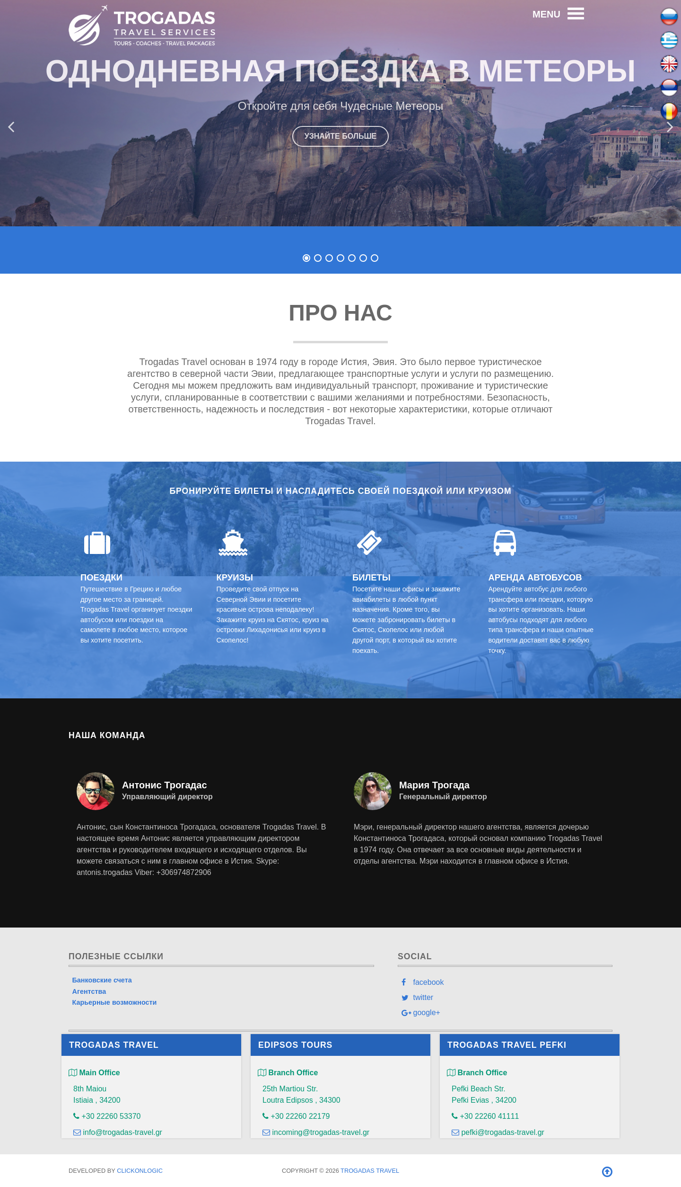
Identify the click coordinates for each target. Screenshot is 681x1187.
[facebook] (505, 982)
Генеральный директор (443, 797)
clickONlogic (140, 1170)
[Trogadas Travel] (142, 24)
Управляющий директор (167, 797)
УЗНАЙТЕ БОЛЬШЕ (341, 136)
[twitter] (505, 997)
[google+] (505, 1012)
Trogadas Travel (369, 1170)
